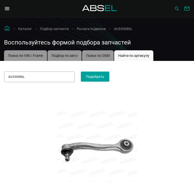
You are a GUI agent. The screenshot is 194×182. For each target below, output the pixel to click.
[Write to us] (187, 9)
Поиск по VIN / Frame (25, 56)
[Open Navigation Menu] (7, 9)
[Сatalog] (177, 9)
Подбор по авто (65, 56)
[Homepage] (99, 8)
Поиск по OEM (98, 56)
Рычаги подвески (91, 29)
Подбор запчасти (54, 29)
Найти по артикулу (133, 56)
